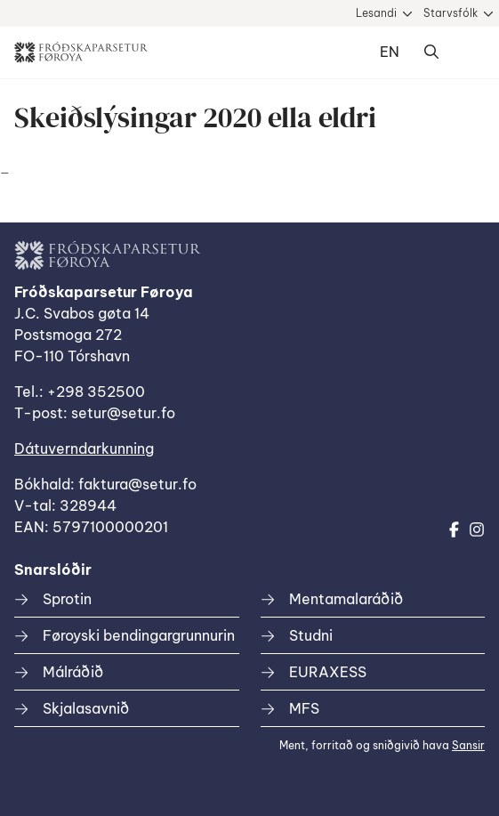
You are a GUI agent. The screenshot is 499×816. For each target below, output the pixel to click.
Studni (311, 635)
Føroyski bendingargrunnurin (139, 635)
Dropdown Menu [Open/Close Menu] (467, 52)
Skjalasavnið (86, 708)
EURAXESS (327, 672)
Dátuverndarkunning (84, 448)
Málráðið (73, 672)
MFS (304, 708)
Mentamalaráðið (346, 599)
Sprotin (67, 599)
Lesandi (376, 13)
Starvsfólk (450, 13)
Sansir (468, 745)
